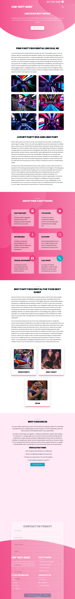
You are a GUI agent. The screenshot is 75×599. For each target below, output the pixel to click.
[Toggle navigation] (62, 7)
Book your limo (37, 28)
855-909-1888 (53, 1)
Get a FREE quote (37, 464)
